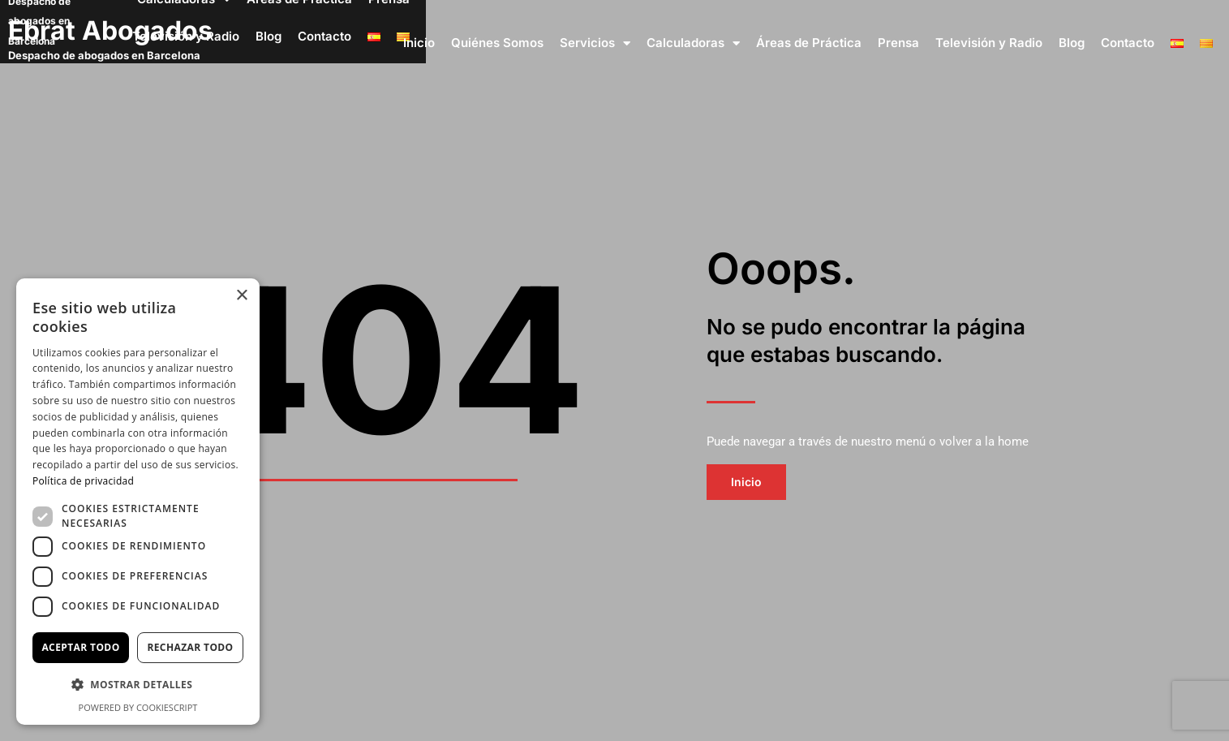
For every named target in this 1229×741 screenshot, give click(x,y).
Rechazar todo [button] (190, 647)
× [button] (241, 296)
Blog (1072, 42)
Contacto (1127, 42)
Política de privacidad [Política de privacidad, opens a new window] (83, 481)
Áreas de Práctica (809, 42)
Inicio (419, 42)
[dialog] (138, 501)
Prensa (898, 42)
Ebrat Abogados (113, 30)
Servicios (595, 43)
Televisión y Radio (988, 42)
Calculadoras (693, 43)
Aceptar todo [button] (80, 647)
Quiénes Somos (497, 42)
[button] (137, 685)
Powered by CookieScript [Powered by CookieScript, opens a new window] (138, 707)
